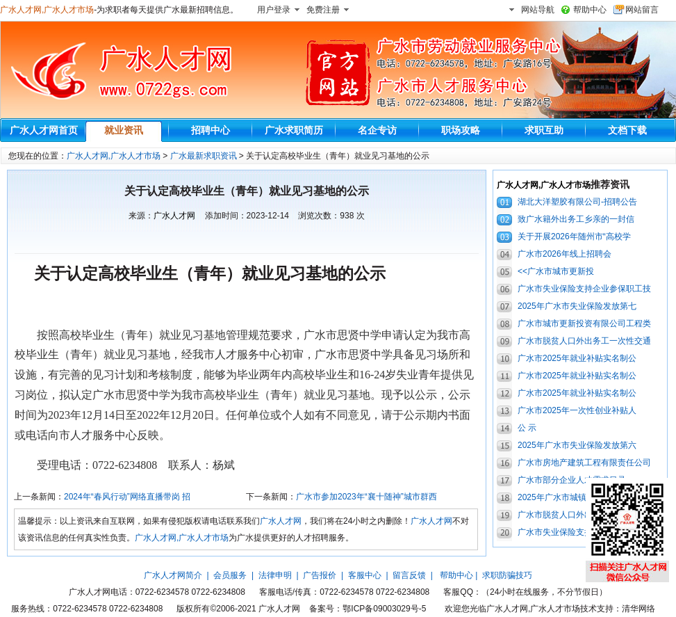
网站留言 (642, 10)
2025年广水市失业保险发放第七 (577, 306)
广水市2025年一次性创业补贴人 (577, 410)
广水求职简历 (294, 130)
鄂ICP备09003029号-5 (384, 609)
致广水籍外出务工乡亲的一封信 (576, 219)
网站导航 (537, 10)
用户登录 (273, 10)
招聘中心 (210, 130)
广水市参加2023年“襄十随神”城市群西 (366, 497)
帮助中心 (590, 10)
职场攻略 (460, 130)
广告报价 (319, 575)
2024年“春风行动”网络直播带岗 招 (127, 497)
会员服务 (230, 575)
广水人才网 (174, 216)
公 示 (527, 428)
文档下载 (627, 130)
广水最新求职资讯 (203, 156)
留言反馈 (409, 575)
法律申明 (275, 575)
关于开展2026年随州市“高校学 (574, 236)
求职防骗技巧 (507, 575)
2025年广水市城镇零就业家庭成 (577, 497)
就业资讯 (123, 130)
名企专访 (377, 130)
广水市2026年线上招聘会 (564, 254)
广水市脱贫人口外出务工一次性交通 (584, 341)
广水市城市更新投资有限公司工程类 (584, 323)
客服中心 (364, 575)
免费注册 (323, 10)
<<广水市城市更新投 (556, 271)
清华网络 (638, 609)
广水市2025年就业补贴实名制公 (577, 358)
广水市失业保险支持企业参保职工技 (584, 289)
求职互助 (544, 130)
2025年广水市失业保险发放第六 (577, 445)
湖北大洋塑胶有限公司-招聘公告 (577, 202)
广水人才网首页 (44, 130)
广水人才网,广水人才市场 (47, 10)
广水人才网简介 (173, 575)
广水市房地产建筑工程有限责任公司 (584, 462)
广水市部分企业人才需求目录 (572, 480)
